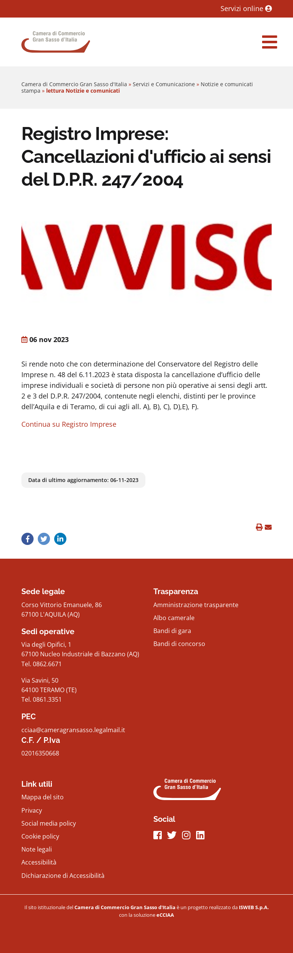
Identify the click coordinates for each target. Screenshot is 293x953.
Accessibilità (38, 862)
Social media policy (48, 823)
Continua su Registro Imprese (68, 424)
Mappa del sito (42, 797)
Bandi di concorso (179, 644)
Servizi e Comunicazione (164, 84)
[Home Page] (55, 42)
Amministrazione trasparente (195, 605)
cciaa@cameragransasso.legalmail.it (73, 730)
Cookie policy (40, 836)
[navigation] (269, 42)
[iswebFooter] (254, 907)
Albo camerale (174, 618)
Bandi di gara (172, 631)
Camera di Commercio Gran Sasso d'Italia (74, 84)
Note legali (36, 849)
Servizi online (246, 8)
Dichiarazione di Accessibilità (63, 875)
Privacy (31, 810)
